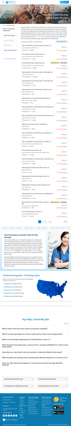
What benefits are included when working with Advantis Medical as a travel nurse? (34, 357)
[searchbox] (10, 40)
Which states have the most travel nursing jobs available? (25, 328)
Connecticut (8, 296)
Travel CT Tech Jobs (46, 400)
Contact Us (6, 406)
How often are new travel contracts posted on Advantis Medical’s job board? (32, 352)
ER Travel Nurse (31, 405)
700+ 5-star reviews (39, 36)
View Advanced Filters (9, 58)
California (7, 283)
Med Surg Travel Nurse (33, 402)
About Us (21, 400)
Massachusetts (9, 293)
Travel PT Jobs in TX (46, 413)
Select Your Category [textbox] (9, 35)
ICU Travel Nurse (32, 404)
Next (66, 221)
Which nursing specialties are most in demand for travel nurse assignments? (32, 334)
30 (49, 221)
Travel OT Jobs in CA (46, 407)
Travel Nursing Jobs (33, 397)
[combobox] (10, 35)
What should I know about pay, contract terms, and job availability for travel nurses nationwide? (35, 346)
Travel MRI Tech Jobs (46, 402)
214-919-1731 (12, 402)
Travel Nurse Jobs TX (32, 411)
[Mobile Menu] (3, 2)
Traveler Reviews (21, 415)
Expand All (66, 323)
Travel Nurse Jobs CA (33, 409)
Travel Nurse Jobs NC (33, 413)
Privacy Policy (22, 410)
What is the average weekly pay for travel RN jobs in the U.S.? (26, 339)
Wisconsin (7, 290)
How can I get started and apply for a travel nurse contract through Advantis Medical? (32, 364)
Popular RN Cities (32, 407)
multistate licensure (9, 250)
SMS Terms (21, 412)
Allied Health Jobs (46, 397)
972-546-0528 (8, 400)
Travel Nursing (31, 400)
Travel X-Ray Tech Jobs (47, 415)
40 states (33, 250)
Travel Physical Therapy (47, 409)
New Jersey (8, 287)
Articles (21, 408)
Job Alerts (21, 417)
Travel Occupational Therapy (46, 404)
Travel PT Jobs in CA (46, 411)
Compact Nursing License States (23, 405)
